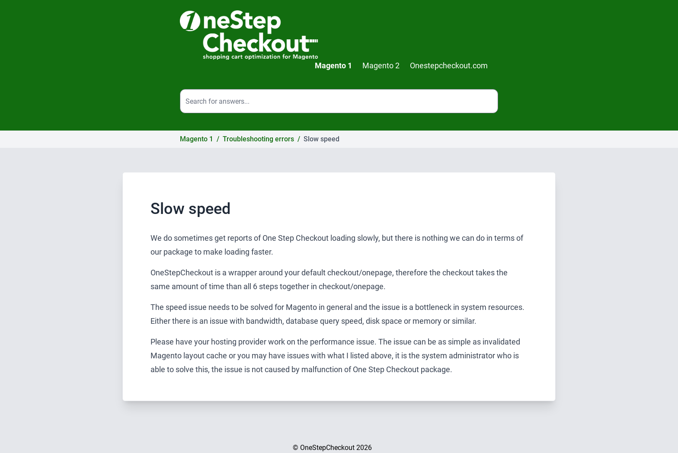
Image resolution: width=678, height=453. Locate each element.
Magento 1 (196, 139)
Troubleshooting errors (258, 139)
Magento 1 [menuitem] (333, 65)
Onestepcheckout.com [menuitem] (449, 65)
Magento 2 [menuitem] (381, 65)
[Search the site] (339, 101)
